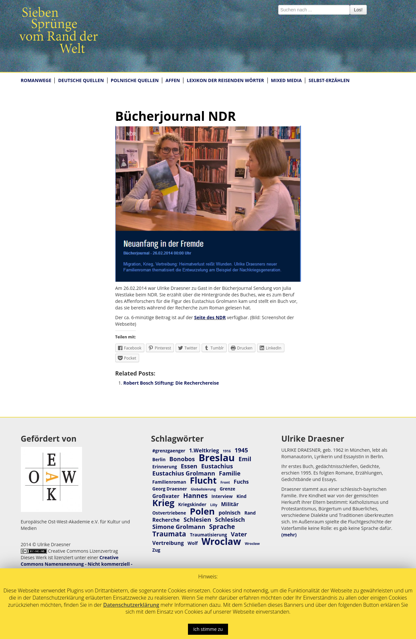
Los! (358, 9)
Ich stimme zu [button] (208, 629)
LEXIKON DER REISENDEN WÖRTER (225, 80)
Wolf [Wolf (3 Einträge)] (193, 543)
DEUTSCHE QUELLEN (81, 80)
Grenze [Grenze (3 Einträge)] (227, 489)
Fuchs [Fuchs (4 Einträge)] (241, 481)
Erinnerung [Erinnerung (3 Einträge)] (164, 466)
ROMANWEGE (36, 80)
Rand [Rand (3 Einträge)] (250, 513)
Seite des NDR (210, 317)
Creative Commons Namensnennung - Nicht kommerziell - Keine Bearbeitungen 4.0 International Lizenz (77, 564)
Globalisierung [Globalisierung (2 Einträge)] (203, 489)
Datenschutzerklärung (131, 605)
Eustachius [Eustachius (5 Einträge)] (217, 466)
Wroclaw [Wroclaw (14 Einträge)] (221, 541)
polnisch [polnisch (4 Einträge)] (230, 512)
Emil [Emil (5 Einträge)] (244, 459)
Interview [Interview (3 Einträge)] (222, 496)
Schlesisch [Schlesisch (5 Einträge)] (230, 519)
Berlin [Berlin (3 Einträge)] (159, 459)
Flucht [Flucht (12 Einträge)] (203, 480)
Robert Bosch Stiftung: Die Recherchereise (171, 383)
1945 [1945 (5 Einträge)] (241, 450)
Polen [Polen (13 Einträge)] (202, 511)
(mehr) (289, 535)
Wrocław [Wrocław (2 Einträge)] (252, 543)
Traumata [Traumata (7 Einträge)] (169, 533)
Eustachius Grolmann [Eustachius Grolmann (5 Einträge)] (183, 473)
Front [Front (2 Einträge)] (225, 482)
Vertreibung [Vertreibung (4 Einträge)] (168, 543)
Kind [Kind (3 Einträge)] (242, 496)
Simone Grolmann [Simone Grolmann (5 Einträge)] (179, 527)
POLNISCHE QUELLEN (135, 80)
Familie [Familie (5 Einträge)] (229, 473)
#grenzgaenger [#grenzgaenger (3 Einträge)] (168, 450)
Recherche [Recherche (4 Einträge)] (166, 519)
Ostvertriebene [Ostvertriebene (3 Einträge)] (169, 513)
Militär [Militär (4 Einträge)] (230, 504)
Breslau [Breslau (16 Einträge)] (217, 457)
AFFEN (172, 80)
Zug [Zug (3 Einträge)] (156, 550)
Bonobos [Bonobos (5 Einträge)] (182, 459)
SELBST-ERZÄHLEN (329, 80)
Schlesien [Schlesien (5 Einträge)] (197, 519)
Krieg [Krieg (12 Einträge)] (163, 503)
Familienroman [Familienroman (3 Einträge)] (169, 482)
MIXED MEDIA (286, 80)
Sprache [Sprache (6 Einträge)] (222, 526)
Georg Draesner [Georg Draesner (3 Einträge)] (169, 489)
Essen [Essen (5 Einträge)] (189, 466)
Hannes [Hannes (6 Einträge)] (195, 495)
